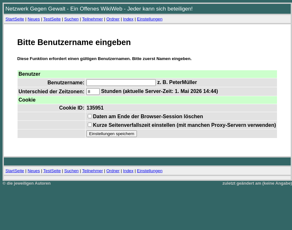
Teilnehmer (92, 19)
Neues (33, 19)
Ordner (112, 19)
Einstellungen (149, 19)
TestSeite (52, 19)
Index (128, 19)
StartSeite (14, 19)
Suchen (71, 19)
